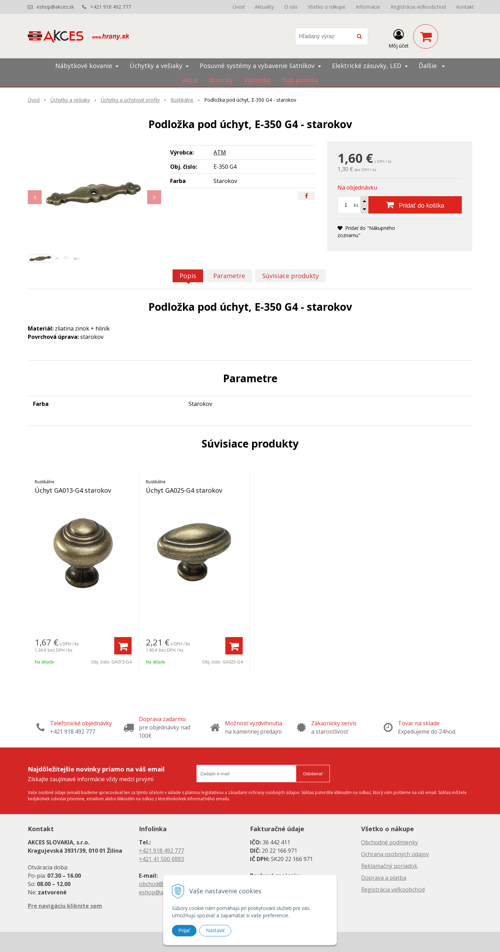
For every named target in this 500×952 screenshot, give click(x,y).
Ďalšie (432, 65)
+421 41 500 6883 (161, 859)
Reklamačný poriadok (389, 866)
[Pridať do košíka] (415, 205)
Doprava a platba (383, 878)
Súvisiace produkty (290, 276)
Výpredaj (257, 80)
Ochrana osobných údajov (395, 854)
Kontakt (465, 6)
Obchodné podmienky (389, 842)
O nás (291, 6)
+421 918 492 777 (110, 6)
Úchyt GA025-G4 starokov (184, 490)
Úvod (238, 6)
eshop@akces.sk (55, 6)
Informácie (368, 6)
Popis (188, 276)
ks (356, 205)
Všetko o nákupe (326, 6)
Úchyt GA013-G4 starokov (73, 490)
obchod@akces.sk (162, 884)
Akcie (190, 80)
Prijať (184, 930)
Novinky (221, 80)
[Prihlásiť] (399, 37)
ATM (220, 152)
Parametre (229, 276)
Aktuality (264, 6)
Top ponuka (300, 80)
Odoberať (313, 773)
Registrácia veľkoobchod (418, 6)
